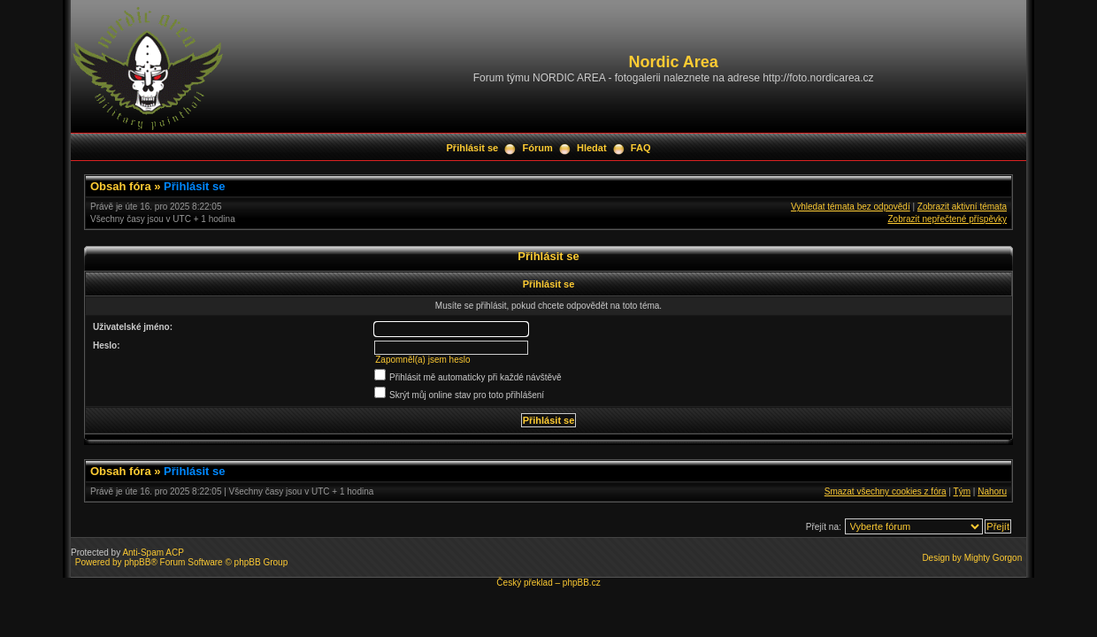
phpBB (137, 562)
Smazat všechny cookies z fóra (886, 491)
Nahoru (992, 491)
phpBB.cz (582, 582)
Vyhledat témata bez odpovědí (850, 206)
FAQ (641, 147)
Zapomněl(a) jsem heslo (422, 360)
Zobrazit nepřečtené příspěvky (947, 219)
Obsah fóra (120, 186)
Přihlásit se (473, 147)
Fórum (537, 147)
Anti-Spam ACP (152, 552)
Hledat (592, 147)
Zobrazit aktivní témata (962, 206)
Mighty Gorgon (993, 558)
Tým (962, 491)
